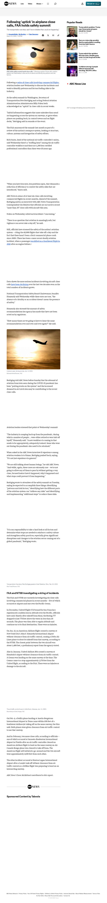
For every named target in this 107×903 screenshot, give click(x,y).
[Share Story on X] (47, 36)
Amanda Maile (13, 35)
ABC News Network (12, 895)
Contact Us (67, 897)
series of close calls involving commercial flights (38, 84)
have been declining (19, 286)
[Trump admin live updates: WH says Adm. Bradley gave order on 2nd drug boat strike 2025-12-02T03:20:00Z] (83, 59)
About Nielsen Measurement (83, 895)
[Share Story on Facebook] (42, 36)
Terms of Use (96, 895)
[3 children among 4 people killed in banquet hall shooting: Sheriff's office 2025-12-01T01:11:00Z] (83, 72)
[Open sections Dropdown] (48, 4)
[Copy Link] (58, 36)
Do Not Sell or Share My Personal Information (49, 897)
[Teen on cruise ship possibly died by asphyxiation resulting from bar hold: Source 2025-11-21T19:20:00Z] (83, 45)
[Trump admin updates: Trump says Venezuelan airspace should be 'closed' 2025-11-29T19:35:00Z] (83, 32)
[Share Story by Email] (53, 36)
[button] (55, 4)
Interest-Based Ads (69, 895)
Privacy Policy (23, 895)
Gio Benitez (22, 35)
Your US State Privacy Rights (35, 895)
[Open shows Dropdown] (39, 4)
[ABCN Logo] (10, 3)
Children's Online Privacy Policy (54, 895)
